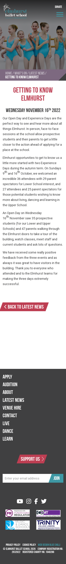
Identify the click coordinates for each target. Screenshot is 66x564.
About (8, 392)
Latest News (37, 73)
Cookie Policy (29, 544)
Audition (10, 384)
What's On (20, 73)
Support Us (32, 459)
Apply (7, 377)
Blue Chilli (54, 544)
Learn (8, 439)
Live (6, 423)
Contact (10, 415)
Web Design (43, 544)
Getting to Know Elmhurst (22, 77)
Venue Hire (12, 408)
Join (57, 478)
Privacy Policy (13, 544)
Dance (8, 431)
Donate (58, 7)
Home (8, 73)
